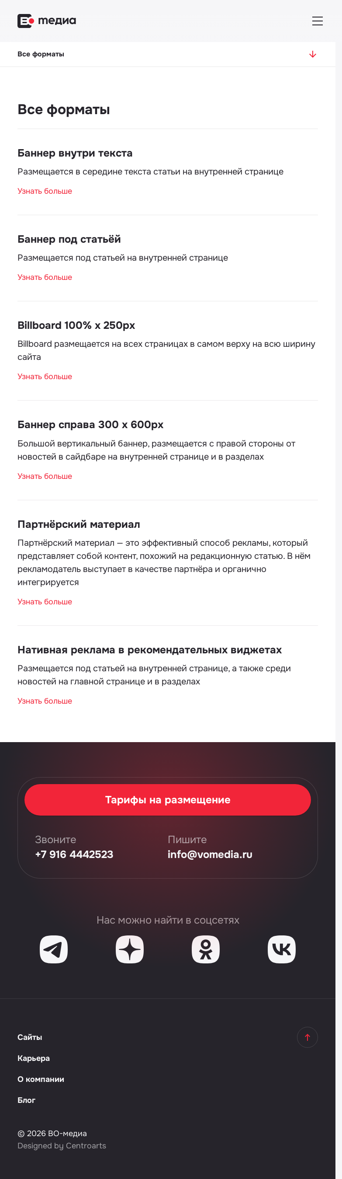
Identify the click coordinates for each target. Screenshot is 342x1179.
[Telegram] (53, 949)
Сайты (29, 1037)
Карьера (33, 1058)
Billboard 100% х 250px (76, 325)
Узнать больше (44, 191)
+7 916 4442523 (74, 854)
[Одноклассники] (205, 949)
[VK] (281, 949)
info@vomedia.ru (210, 854)
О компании (40, 1079)
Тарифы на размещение (168, 799)
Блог (26, 1100)
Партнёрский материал (78, 524)
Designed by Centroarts (61, 1146)
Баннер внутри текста (75, 153)
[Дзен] (129, 949)
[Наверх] (307, 1037)
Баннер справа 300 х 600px (90, 424)
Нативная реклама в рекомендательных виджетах (149, 649)
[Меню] (317, 20)
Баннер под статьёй (69, 239)
